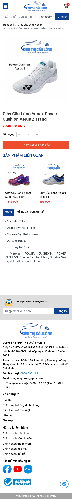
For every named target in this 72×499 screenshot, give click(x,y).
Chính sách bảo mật (15, 448)
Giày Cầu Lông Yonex (30, 24)
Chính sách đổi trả (14, 454)
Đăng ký (62, 311)
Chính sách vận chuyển (17, 438)
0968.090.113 (29, 373)
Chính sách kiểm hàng (16, 433)
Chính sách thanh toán (17, 443)
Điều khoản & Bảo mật (16, 410)
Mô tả (8, 212)
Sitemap (8, 420)
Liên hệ (7, 415)
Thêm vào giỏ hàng (36, 145)
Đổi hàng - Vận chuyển (31, 212)
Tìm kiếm (62, 16)
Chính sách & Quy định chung (21, 405)
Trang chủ (8, 24)
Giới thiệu (9, 400)
